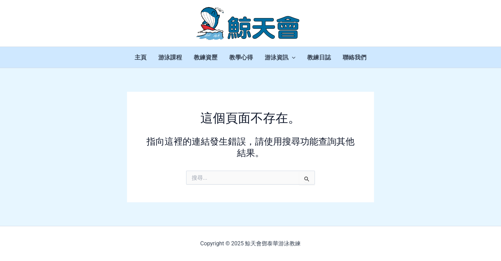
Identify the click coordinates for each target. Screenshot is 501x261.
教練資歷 (205, 57)
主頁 (140, 57)
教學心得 (241, 57)
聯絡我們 (354, 57)
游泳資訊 (280, 57)
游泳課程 (170, 57)
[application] (291, 57)
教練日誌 (319, 57)
